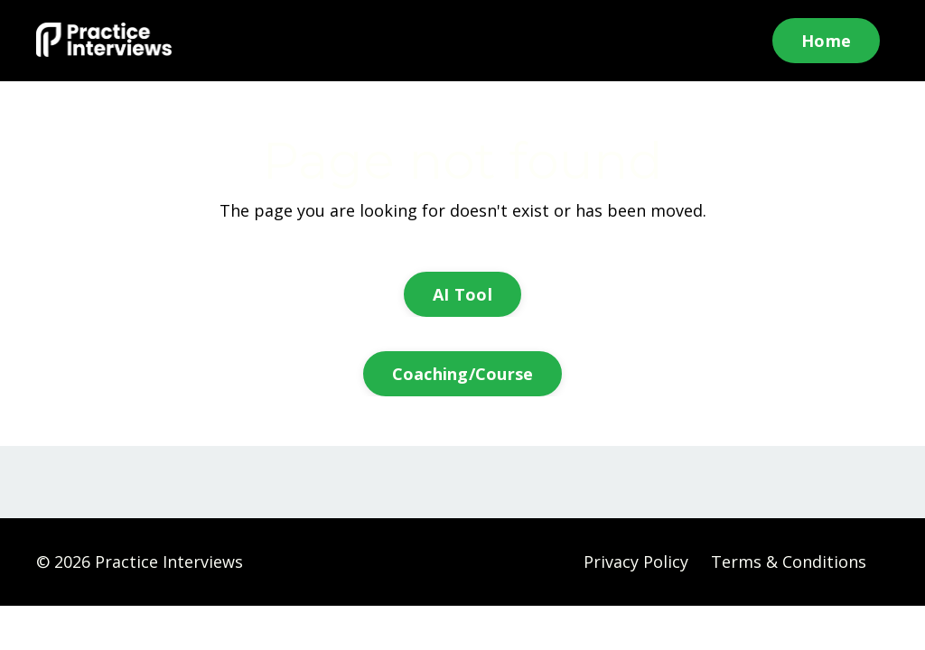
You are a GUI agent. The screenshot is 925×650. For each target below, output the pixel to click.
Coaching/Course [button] (463, 374)
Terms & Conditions (788, 561)
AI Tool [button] (462, 294)
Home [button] (826, 40)
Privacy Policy (636, 561)
